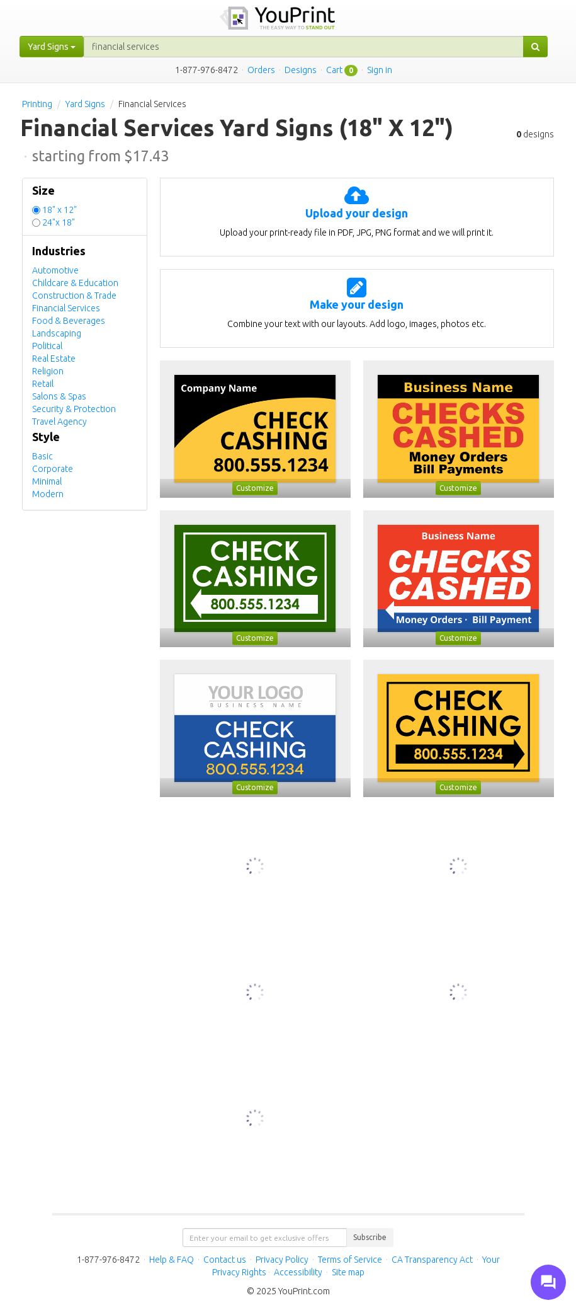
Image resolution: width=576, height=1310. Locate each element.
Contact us (224, 1260)
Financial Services (66, 308)
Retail (43, 384)
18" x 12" (59, 210)
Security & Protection (74, 409)
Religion (48, 371)
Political (47, 346)
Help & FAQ (171, 1260)
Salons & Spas (59, 396)
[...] (304, 46)
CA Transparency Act (432, 1260)
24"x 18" (58, 222)
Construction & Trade (74, 295)
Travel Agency (59, 422)
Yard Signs (85, 104)
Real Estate (54, 358)
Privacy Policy (282, 1260)
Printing (37, 104)
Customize (255, 488)
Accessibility (298, 1272)
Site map (348, 1272)
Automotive (55, 270)
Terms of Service (350, 1260)
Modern (48, 494)
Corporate (52, 469)
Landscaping (56, 333)
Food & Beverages (68, 321)
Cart (334, 70)
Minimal (47, 481)
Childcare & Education (75, 283)
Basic (42, 456)
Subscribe (370, 1237)
